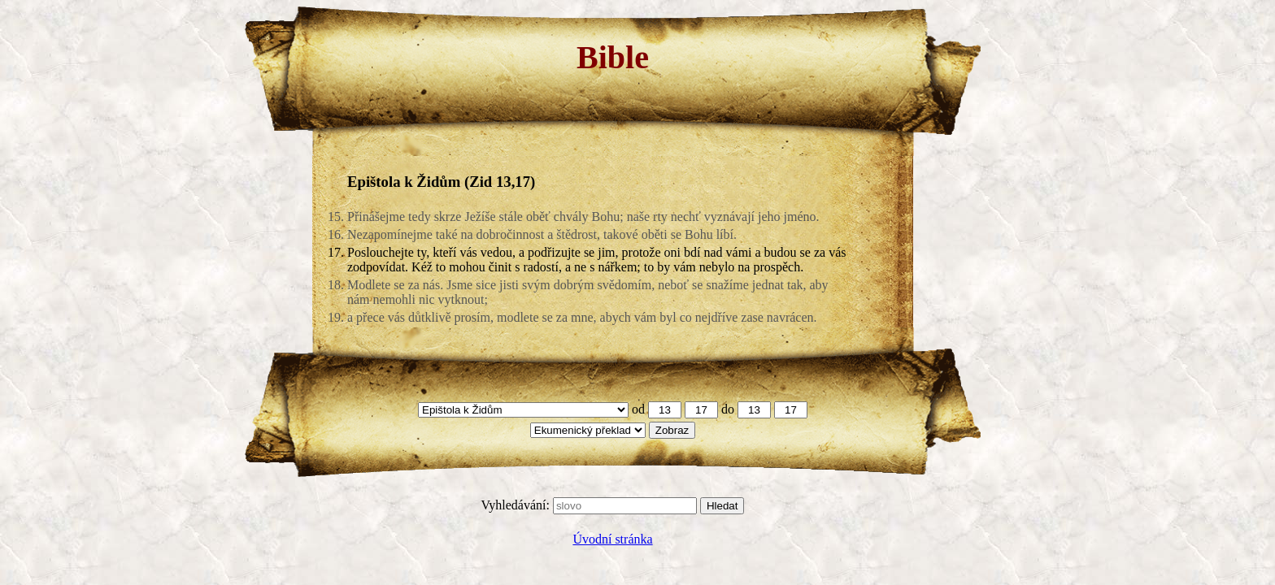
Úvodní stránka (612, 539)
